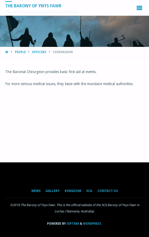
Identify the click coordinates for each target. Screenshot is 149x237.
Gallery (52, 191)
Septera (72, 223)
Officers (39, 52)
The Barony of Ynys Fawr (33, 5)
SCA (89, 191)
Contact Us (107, 191)
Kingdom (73, 191)
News (36, 191)
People (20, 52)
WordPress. (92, 223)
